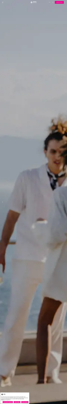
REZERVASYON (59, 2)
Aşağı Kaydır (33, 401)
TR (50, 2)
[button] (2, 202)
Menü (2, 2)
